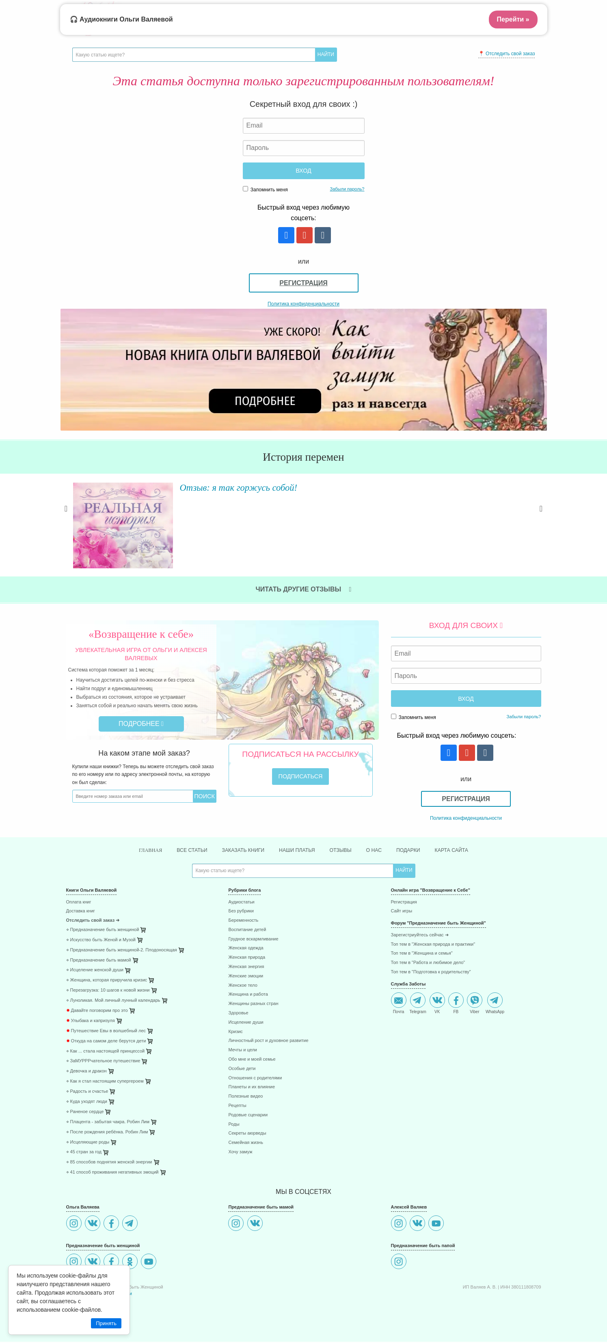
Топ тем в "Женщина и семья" (422, 954)
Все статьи (181, 850)
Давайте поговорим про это (97, 1011)
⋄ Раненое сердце (85, 1113)
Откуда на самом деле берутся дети (106, 1042)
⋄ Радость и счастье (87, 1092)
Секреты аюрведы (247, 1134)
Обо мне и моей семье (251, 1060)
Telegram (418, 1004)
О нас (381, 850)
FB (456, 1004)
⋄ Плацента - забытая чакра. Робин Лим (108, 1123)
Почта (398, 1004)
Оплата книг (78, 903)
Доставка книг (80, 912)
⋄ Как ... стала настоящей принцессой (105, 1052)
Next (541, 518)
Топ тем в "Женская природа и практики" (433, 945)
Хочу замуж (240, 1153)
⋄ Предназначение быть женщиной (102, 931)
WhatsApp (495, 1004)
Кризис (235, 1032)
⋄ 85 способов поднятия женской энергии (109, 1163)
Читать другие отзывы (304, 589)
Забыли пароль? (347, 188)
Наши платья (297, 850)
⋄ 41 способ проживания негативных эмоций (112, 1173)
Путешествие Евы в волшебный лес (106, 1032)
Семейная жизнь (245, 1144)
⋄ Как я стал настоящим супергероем (105, 1082)
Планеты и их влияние (251, 1088)
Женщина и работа (248, 995)
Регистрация (303, 282)
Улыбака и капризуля (90, 1022)
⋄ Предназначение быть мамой (98, 961)
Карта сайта (465, 850)
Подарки (418, 850)
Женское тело (242, 986)
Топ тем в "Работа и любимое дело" (428, 964)
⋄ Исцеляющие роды (88, 1143)
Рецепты (237, 1107)
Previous (66, 518)
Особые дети (241, 1070)
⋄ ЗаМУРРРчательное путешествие (103, 1062)
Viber (474, 1004)
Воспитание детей (247, 931)
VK (437, 1004)
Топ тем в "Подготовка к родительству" (431, 973)
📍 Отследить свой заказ (506, 53)
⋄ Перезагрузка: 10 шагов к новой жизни (108, 991)
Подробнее (141, 723)
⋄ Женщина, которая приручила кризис (106, 981)
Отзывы (344, 850)
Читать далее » (188, 525)
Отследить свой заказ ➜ (93, 921)
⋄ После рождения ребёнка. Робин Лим (107, 1133)
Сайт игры (402, 912)
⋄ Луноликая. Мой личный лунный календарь (113, 1001)
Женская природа (246, 958)
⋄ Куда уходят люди (86, 1102)
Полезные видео (245, 1097)
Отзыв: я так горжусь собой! (236, 487)
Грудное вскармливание (253, 940)
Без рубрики (240, 912)
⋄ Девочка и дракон (86, 1072)
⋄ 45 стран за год (84, 1153)
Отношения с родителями (255, 1079)
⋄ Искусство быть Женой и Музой (101, 941)
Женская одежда (245, 949)
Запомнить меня (265, 189)
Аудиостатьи (241, 903)
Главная (136, 851)
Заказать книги (238, 850)
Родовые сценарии (248, 1116)
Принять (106, 1323)
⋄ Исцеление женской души (95, 971)
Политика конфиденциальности (303, 304)
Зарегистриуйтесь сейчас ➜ (420, 936)
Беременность (243, 921)
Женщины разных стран (253, 1005)
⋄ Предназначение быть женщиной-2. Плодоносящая (121, 951)
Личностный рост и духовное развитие (268, 1042)
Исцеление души (245, 1023)
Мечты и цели (242, 1051)
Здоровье (238, 1014)
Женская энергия (246, 968)
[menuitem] (141, 904)
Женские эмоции (245, 977)
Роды (233, 1125)
